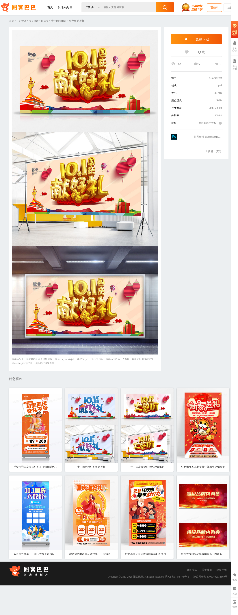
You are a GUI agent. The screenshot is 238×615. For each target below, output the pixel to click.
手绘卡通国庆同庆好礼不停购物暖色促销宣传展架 (35, 467)
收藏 (188, 52)
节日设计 (33, 20)
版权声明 (221, 570)
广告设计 (21, 20)
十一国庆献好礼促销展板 (91, 467)
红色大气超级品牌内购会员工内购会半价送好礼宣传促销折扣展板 (203, 554)
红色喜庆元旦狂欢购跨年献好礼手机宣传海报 (147, 554)
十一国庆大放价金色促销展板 (147, 467)
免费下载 (196, 39)
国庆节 (44, 20)
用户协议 (192, 570)
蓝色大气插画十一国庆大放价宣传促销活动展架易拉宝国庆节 (35, 554)
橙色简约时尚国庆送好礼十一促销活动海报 (91, 554)
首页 (50, 7)
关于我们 (207, 570)
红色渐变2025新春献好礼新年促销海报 (203, 467)
